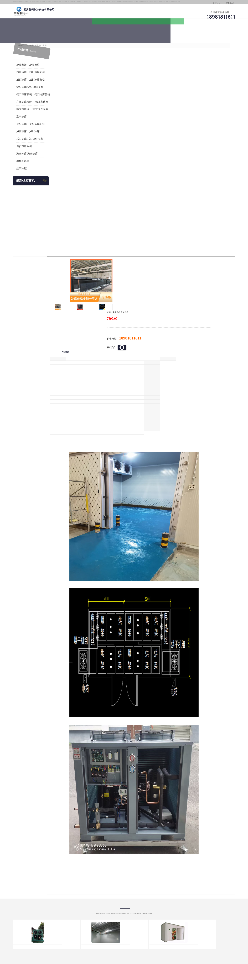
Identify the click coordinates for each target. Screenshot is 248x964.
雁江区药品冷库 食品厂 (34, 209)
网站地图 (84, 944)
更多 (52, 180)
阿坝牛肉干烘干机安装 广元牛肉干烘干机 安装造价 (38, 202)
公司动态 (152, 33)
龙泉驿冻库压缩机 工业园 (36, 195)
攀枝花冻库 (30, 160)
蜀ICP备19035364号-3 (63, 935)
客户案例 (181, 33)
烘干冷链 (29, 167)
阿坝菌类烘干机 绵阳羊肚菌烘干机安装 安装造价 (38, 245)
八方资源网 (50, 944)
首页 (35, 43)
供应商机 (64, 33)
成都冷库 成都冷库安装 (40, 901)
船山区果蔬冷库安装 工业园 (37, 216)
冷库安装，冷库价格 (36, 64)
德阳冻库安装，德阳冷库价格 (41, 93)
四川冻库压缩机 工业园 (34, 237)
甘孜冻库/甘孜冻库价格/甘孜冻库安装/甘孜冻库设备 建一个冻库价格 (140, 901)
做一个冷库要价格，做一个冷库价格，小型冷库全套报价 (176, 901)
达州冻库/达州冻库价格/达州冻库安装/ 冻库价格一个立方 (93, 901)
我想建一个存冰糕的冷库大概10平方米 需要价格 (212, 901)
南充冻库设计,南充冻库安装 (40, 108)
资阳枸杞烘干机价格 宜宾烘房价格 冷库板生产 (38, 223)
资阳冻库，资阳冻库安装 (38, 123)
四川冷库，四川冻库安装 (38, 71)
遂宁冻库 (29, 115)
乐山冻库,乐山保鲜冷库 (37, 138)
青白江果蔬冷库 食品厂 (34, 188)
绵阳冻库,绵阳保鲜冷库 (37, 86)
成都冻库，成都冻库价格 (65, 43)
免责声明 (61, 944)
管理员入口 (73, 944)
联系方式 (210, 33)
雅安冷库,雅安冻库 (35, 152)
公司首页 (35, 33)
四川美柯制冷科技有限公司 (44, 940)
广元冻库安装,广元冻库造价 (40, 101)
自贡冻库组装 (32, 145)
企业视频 (93, 33)
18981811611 (158, 111)
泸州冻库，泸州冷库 (36, 130)
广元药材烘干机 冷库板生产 (37, 252)
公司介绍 (123, 33)
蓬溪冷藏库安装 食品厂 (34, 230)
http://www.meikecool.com (78, 810)
